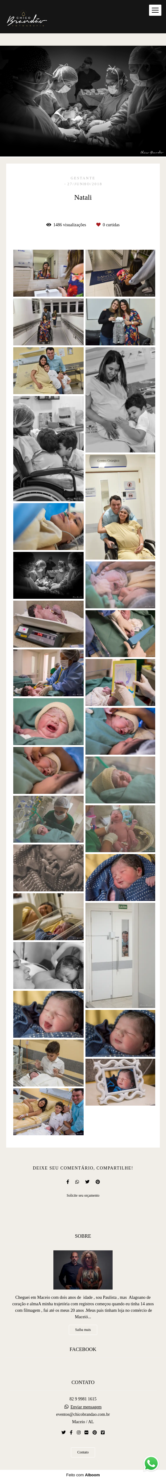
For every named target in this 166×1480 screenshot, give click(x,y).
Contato (83, 1452)
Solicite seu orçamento (83, 1196)
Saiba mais (83, 1330)
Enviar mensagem (86, 1407)
